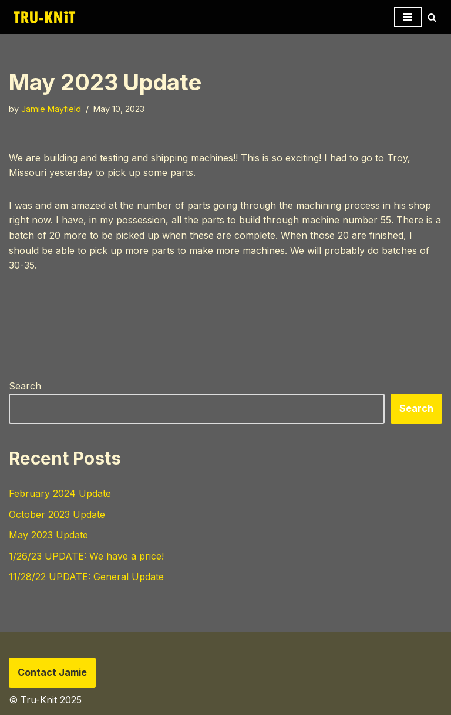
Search (25, 386)
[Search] (432, 17)
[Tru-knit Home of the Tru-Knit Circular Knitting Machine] (44, 17)
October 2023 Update (57, 514)
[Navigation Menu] (408, 17)
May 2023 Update (48, 535)
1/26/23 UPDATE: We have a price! (86, 556)
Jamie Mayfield (51, 109)
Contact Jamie (52, 672)
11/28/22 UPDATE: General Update (86, 576)
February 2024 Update (60, 493)
